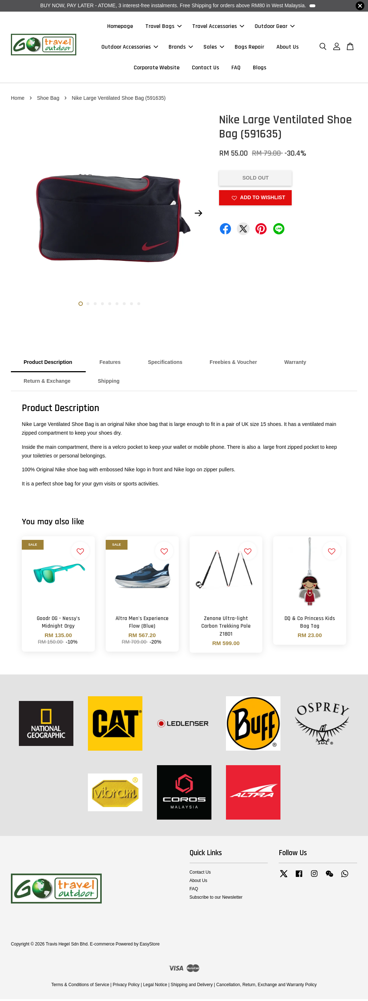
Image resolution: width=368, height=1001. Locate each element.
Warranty (295, 364)
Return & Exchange (47, 383)
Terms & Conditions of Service (80, 986)
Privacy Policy (126, 986)
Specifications (165, 364)
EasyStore (149, 945)
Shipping (109, 383)
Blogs (259, 69)
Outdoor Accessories (129, 48)
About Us (287, 48)
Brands (181, 48)
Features (110, 364)
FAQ (235, 69)
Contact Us (205, 69)
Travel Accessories (218, 27)
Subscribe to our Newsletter (216, 899)
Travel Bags (163, 27)
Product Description (48, 364)
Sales (213, 48)
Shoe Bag (48, 99)
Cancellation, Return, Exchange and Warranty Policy (266, 986)
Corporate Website (156, 69)
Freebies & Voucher (233, 364)
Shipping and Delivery (192, 986)
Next (198, 215)
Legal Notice (155, 986)
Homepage (120, 27)
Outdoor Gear (275, 27)
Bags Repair (249, 48)
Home (17, 99)
